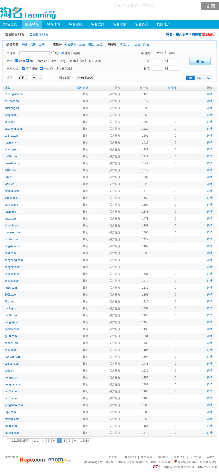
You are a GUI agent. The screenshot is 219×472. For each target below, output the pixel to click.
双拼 (33, 44)
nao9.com (11, 315)
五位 (100, 44)
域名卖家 (98, 24)
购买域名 (32, 24)
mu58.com (11, 391)
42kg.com (11, 115)
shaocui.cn (11, 343)
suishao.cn (11, 135)
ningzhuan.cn (13, 246)
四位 (91, 44)
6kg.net (9, 301)
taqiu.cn (9, 184)
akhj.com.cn (12, 204)
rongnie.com (12, 232)
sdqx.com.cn (12, 274)
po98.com (11, 426)
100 (199, 77)
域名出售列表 (14, 34)
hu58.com (11, 287)
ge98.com (11, 336)
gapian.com (12, 329)
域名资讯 (141, 24)
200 (208, 77)
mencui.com (12, 432)
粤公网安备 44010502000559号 (197, 462)
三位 (82, 44)
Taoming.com (95, 462)
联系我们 (130, 457)
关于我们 (113, 457)
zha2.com (11, 350)
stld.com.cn (12, 363)
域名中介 (54, 24)
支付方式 (195, 457)
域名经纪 (76, 24)
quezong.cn (12, 108)
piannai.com (12, 191)
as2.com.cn (12, 101)
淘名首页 (10, 24)
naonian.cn (11, 142)
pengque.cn (12, 322)
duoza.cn (10, 218)
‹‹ (43, 440)
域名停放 (120, 24)
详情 (210, 94)
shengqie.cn (12, 149)
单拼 (24, 44)
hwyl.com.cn (12, 356)
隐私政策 (179, 457)
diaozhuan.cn (13, 163)
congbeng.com (14, 260)
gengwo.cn (11, 377)
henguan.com (13, 384)
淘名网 (109, 462)
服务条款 (146, 457)
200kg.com (11, 294)
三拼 (42, 44)
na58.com (11, 156)
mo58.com (11, 398)
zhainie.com (12, 280)
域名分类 (82, 87)
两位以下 (70, 44)
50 (190, 77)
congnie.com (12, 267)
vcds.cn (9, 370)
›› (75, 440)
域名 (7, 87)
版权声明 (163, 457)
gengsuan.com (14, 405)
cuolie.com (11, 239)
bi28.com (10, 253)
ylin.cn (8, 177)
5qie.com (10, 412)
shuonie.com (12, 225)
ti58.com (10, 121)
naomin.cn (11, 211)
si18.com (10, 170)
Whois (210, 457)
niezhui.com (12, 419)
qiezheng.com (13, 128)
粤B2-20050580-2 (161, 462)
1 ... (36, 440)
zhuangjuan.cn (14, 94)
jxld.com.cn (11, 197)
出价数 (172, 87)
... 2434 (84, 440)
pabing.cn (11, 308)
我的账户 (163, 24)
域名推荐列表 (38, 34)
